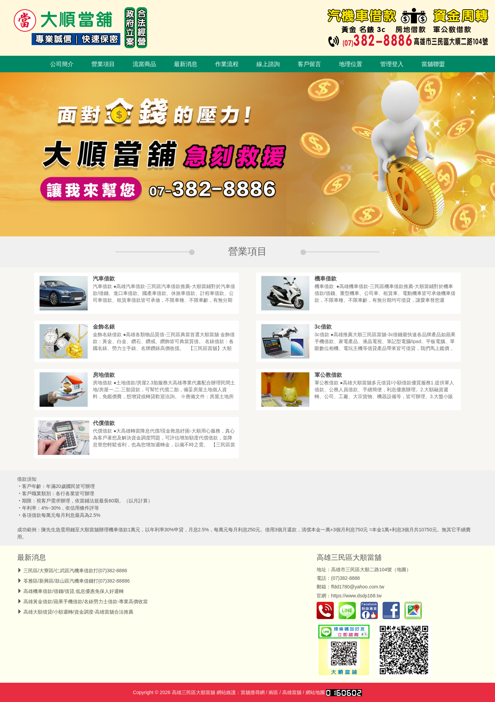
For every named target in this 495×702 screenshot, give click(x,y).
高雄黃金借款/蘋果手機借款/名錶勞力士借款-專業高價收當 (85, 601)
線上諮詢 (268, 64)
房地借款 (104, 375)
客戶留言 (309, 64)
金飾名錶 (104, 327)
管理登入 (392, 64)
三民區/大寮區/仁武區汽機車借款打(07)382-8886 (75, 570)
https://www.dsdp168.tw (356, 595)
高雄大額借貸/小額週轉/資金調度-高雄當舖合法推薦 (78, 612)
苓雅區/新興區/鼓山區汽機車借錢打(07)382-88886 (76, 581)
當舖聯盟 (433, 64)
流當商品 (144, 64)
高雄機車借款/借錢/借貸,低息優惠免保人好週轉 (73, 591)
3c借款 (323, 327)
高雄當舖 (291, 692)
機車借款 (326, 278)
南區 (273, 692)
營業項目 (103, 64)
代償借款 (104, 423)
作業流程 (227, 64)
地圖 (401, 569)
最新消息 (185, 64)
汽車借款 (104, 278)
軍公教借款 (328, 375)
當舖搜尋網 (253, 692)
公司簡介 (62, 64)
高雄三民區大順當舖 (349, 557)
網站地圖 (315, 692)
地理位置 (350, 64)
